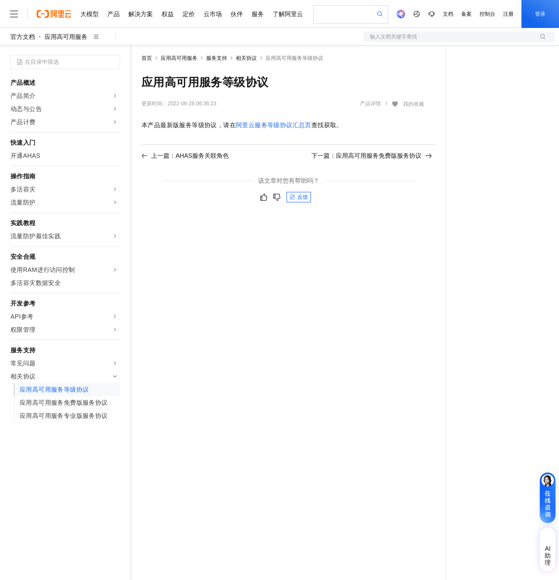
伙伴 (237, 13)
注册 (508, 14)
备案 (466, 14)
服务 (258, 13)
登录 (540, 14)
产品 (113, 13)
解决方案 (140, 13)
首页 (146, 58)
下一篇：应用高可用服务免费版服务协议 (371, 155)
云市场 (213, 13)
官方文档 (22, 36)
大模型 (89, 13)
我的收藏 (413, 104)
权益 (168, 13)
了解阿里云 (288, 13)
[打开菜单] (14, 14)
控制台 (487, 14)
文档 (448, 14)
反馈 (299, 197)
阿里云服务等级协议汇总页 (273, 125)
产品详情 (370, 104)
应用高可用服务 (66, 36)
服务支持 (216, 58)
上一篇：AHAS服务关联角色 (185, 155)
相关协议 (246, 58)
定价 (189, 13)
